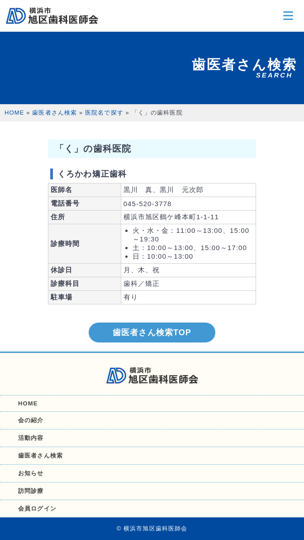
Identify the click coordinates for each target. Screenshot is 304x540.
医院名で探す (104, 112)
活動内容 (31, 437)
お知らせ (31, 473)
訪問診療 (31, 490)
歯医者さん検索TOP (152, 332)
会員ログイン (37, 508)
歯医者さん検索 (54, 112)
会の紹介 (31, 420)
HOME (14, 112)
